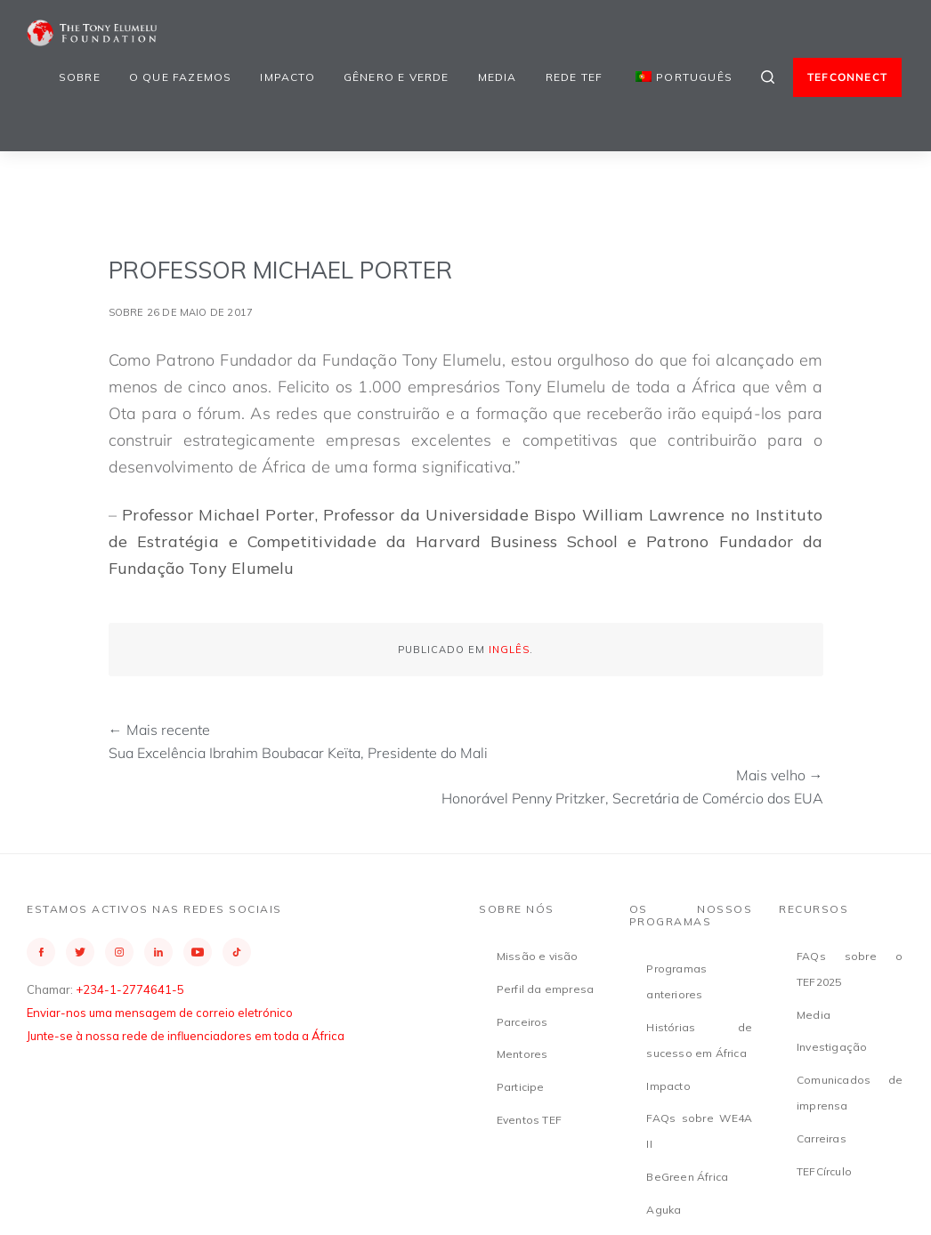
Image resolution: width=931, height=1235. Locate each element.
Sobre (80, 77)
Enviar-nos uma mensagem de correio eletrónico (160, 1012)
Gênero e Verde (396, 77)
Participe (521, 1087)
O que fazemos (180, 77)
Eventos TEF (529, 1119)
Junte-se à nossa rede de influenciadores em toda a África (185, 1036)
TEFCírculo (824, 1171)
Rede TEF (574, 77)
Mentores (522, 1054)
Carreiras (821, 1138)
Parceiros (522, 1022)
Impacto (287, 77)
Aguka (663, 1209)
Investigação (832, 1046)
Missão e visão (538, 956)
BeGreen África (687, 1176)
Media (497, 77)
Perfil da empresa (545, 989)
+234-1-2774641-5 (130, 989)
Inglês (509, 649)
